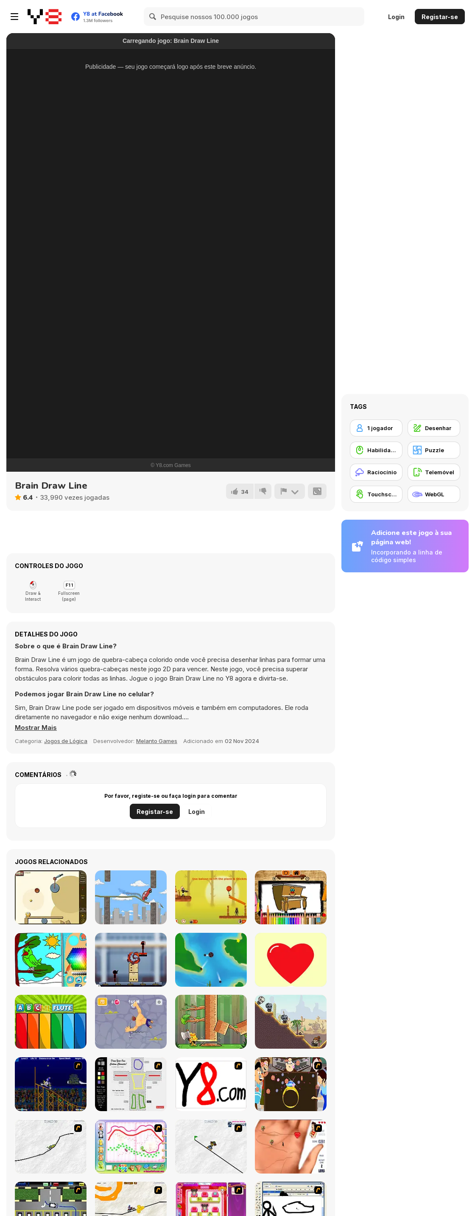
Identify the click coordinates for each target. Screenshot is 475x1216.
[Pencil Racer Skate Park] (211, 1147)
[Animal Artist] (131, 1147)
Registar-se (440, 16)
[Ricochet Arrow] (291, 1022)
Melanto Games (156, 740)
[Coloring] (51, 960)
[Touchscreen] (376, 494)
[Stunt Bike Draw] (51, 1084)
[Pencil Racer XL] (51, 1147)
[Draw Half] (291, 960)
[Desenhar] (434, 427)
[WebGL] (434, 494)
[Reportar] (289, 491)
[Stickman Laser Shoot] (131, 960)
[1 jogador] (376, 427)
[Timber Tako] (211, 1022)
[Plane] (211, 960)
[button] (36, 727)
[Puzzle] (434, 450)
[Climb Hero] (131, 1022)
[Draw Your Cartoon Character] (131, 1084)
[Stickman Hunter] (211, 897)
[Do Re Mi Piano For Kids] (51, 1022)
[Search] (153, 16)
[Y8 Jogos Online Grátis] (44, 16)
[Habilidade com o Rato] (376, 450)
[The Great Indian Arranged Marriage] (291, 1084)
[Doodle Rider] (131, 897)
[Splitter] (51, 897)
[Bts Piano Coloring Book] (291, 897)
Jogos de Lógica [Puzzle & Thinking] (65, 740)
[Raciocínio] (376, 472)
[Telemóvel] (434, 472)
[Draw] (211, 1084)
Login (396, 16)
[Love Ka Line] (291, 1147)
